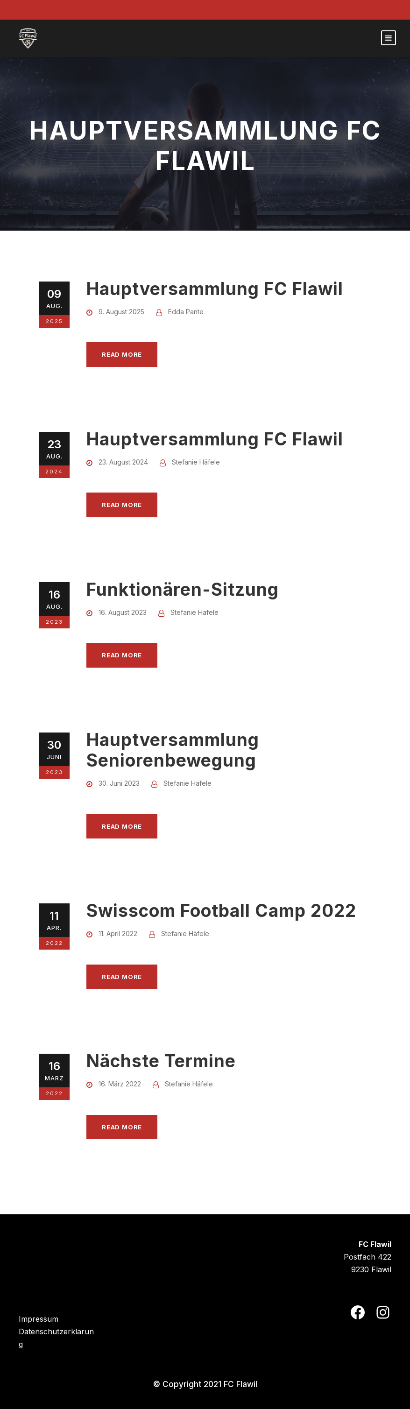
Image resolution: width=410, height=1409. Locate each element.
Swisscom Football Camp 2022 (221, 910)
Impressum (38, 1319)
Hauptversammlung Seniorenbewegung (172, 750)
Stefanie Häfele (196, 462)
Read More (122, 354)
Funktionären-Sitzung (182, 589)
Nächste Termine (161, 1060)
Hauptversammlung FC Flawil (214, 288)
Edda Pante (186, 312)
